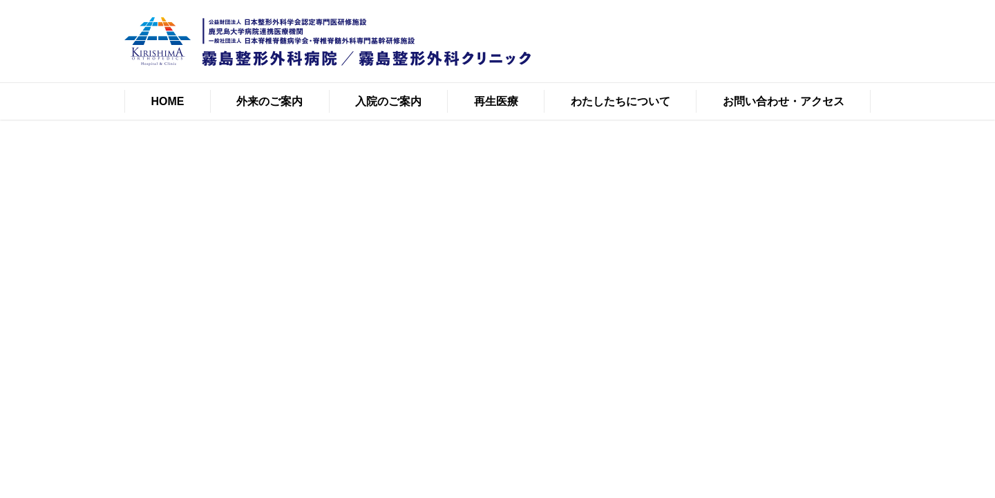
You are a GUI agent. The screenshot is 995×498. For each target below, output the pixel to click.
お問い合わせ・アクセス (783, 101)
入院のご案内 (388, 101)
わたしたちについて (620, 101)
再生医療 (496, 101)
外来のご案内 (269, 101)
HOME (167, 101)
